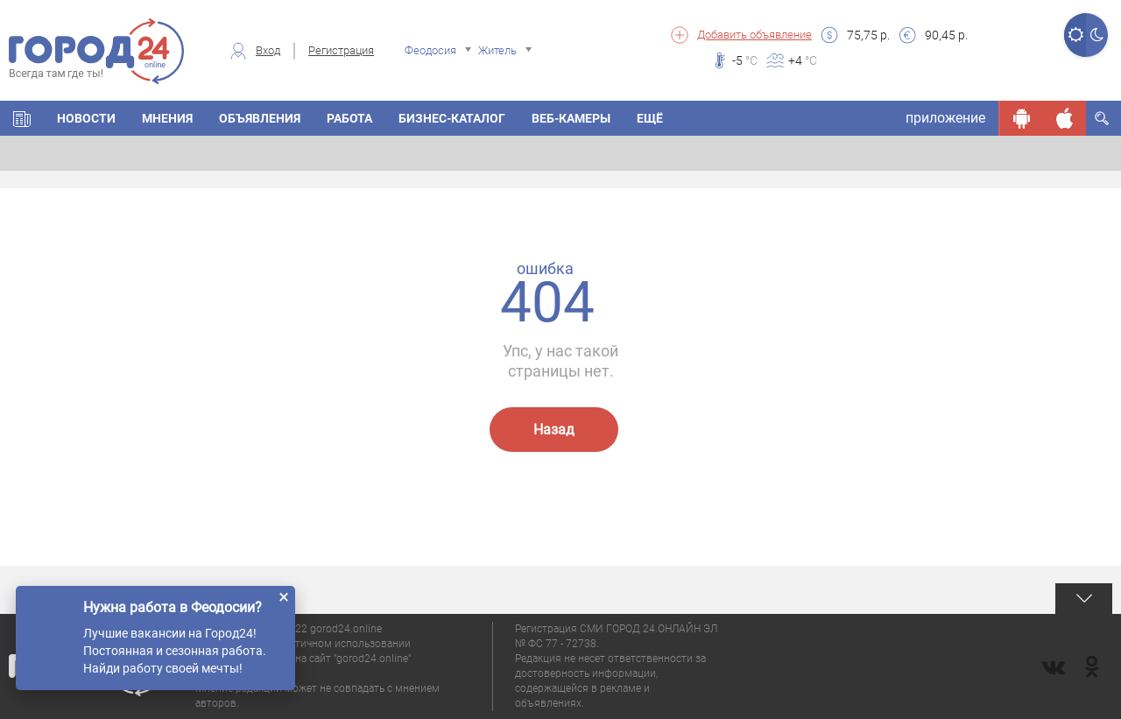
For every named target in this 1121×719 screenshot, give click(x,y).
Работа (349, 118)
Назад (554, 429)
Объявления (259, 118)
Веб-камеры (571, 118)
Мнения (167, 118)
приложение (945, 117)
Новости (86, 118)
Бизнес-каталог (451, 118)
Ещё (650, 118)
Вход (268, 50)
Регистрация (341, 50)
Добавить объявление (754, 34)
